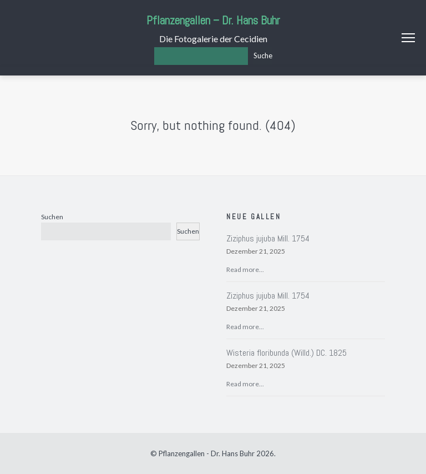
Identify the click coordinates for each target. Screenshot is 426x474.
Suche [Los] (262, 55)
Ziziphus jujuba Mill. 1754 (268, 238)
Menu (408, 37)
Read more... (245, 269)
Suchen (52, 217)
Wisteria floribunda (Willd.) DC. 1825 (286, 353)
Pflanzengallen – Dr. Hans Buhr (213, 20)
